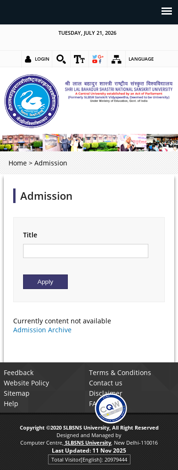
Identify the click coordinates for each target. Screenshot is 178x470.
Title (30, 234)
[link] (61, 59)
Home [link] (17, 162)
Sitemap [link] (17, 393)
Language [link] (141, 58)
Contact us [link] (105, 382)
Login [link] (42, 58)
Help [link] (11, 403)
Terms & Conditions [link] (120, 372)
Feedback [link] (18, 372)
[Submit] (45, 281)
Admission (46, 195)
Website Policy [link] (26, 382)
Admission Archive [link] (42, 329)
